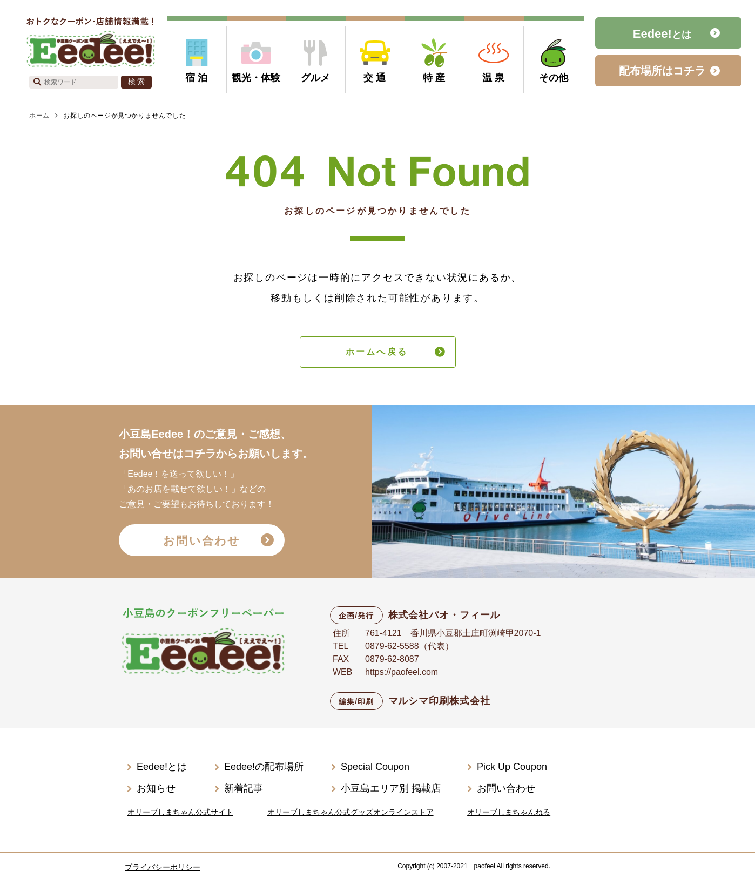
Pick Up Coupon (512, 766)
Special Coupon (375, 766)
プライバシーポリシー (162, 867)
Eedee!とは (162, 766)
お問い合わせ (201, 541)
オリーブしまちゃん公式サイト (180, 812)
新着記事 (243, 788)
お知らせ (156, 788)
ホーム (39, 115)
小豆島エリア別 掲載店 (391, 788)
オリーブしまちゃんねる (508, 812)
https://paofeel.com (401, 672)
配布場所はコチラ (662, 71)
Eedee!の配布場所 (264, 766)
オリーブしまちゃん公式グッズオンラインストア (350, 812)
